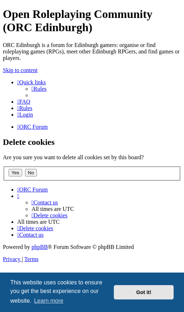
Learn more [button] (48, 301)
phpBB (40, 247)
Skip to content (20, 70)
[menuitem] (39, 89)
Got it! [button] (143, 292)
